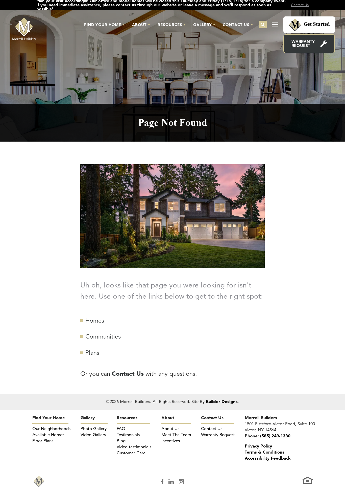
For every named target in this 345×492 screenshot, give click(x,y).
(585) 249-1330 (275, 436)
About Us (170, 428)
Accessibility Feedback (267, 458)
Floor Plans (42, 440)
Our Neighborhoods (51, 428)
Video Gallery (93, 434)
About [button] (139, 25)
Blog (121, 440)
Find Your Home (48, 417)
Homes (94, 320)
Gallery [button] (202, 25)
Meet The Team (176, 434)
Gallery (88, 417)
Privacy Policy (258, 446)
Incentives (170, 440)
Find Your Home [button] (102, 25)
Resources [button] (170, 25)
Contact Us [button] (236, 25)
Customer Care (131, 453)
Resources (127, 417)
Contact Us (212, 417)
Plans (92, 352)
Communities (103, 336)
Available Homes (48, 434)
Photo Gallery (94, 428)
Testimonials (128, 434)
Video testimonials (134, 447)
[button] (104, 24)
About (167, 417)
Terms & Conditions (264, 452)
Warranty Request (303, 43)
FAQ (121, 428)
